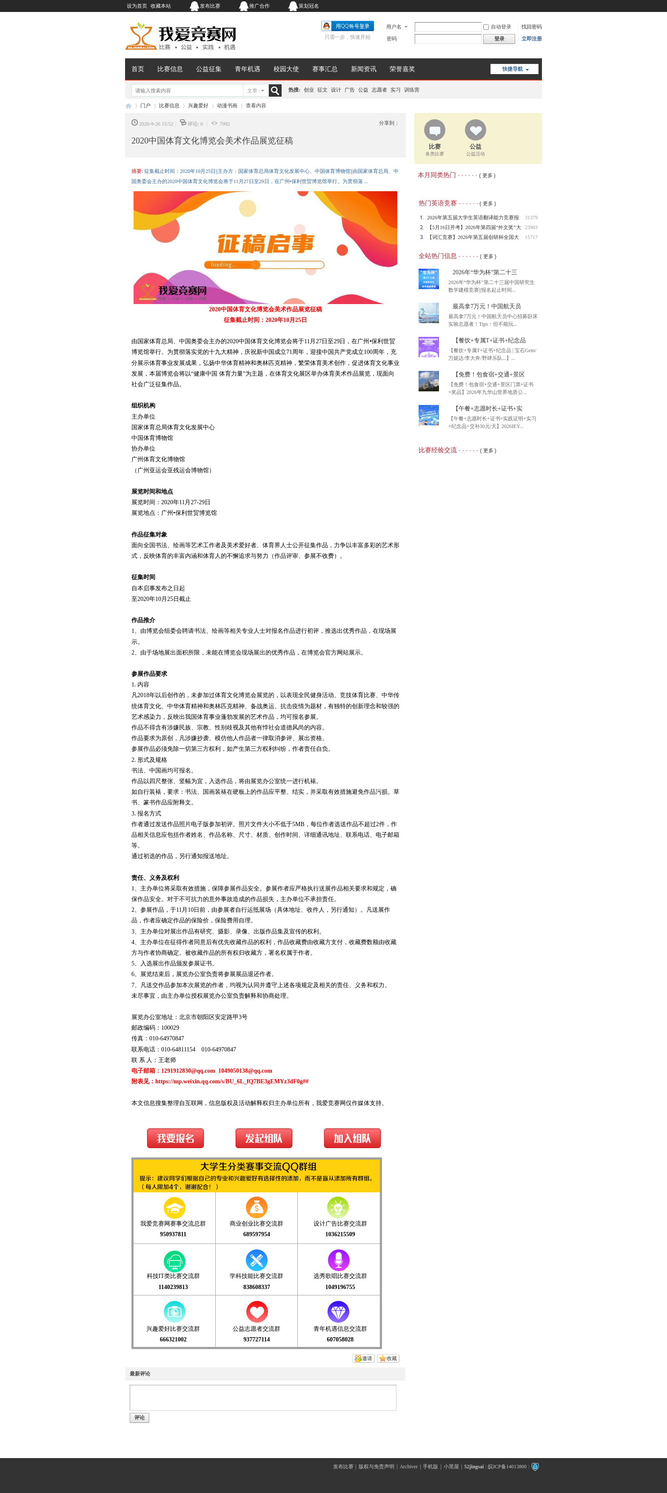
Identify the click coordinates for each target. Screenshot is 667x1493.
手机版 (430, 1467)
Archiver (408, 1467)
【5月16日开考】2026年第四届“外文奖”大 (474, 227)
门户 (145, 106)
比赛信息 (170, 69)
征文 (322, 90)
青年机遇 (247, 69)
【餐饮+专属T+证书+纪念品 (489, 340)
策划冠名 (309, 6)
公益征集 (209, 69)
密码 (392, 39)
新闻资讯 (363, 69)
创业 (309, 90)
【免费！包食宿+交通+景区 (489, 374)
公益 (363, 90)
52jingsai (474, 1467)
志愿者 (379, 90)
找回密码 (532, 27)
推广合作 (259, 6)
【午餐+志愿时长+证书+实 (487, 408)
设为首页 (137, 6)
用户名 (394, 27)
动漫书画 (227, 106)
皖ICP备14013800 (507, 1467)
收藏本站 (161, 6)
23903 (531, 227)
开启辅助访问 (489, 6)
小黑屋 (451, 1467)
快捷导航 (512, 69)
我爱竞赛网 (128, 106)
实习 (396, 90)
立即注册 (532, 39)
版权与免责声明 (376, 1467)
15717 (531, 237)
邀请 (367, 1358)
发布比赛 (210, 6)
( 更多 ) (487, 175)
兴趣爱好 (198, 106)
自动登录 (497, 27)
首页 (137, 69)
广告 (350, 90)
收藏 (392, 1358)
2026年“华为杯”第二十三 (485, 272)
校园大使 (286, 69)
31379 (531, 218)
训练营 (411, 90)
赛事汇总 (325, 69)
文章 (252, 91)
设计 (336, 90)
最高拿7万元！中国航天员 (487, 306)
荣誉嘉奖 (402, 69)
